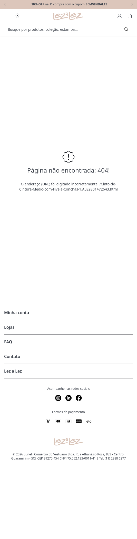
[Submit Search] (126, 29)
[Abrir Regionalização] (17, 16)
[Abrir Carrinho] (130, 16)
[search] (65, 29)
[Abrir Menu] (7, 16)
